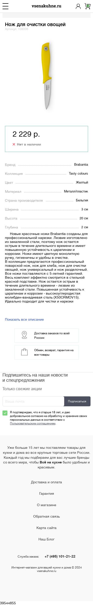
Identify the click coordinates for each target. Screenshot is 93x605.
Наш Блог (46, 539)
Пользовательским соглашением (32, 423)
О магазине (46, 505)
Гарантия (46, 493)
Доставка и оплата (46, 482)
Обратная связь (46, 516)
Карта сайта (46, 528)
